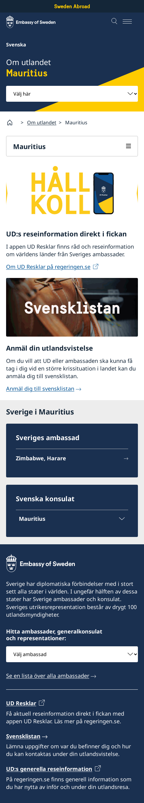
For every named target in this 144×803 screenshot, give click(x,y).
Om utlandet (41, 122)
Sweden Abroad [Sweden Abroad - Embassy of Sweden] (72, 6)
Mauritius (29, 146)
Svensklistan (23, 736)
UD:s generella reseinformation (49, 769)
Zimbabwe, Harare (41, 458)
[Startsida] (12, 122)
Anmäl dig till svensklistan (40, 388)
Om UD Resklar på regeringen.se (48, 266)
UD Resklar (21, 703)
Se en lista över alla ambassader (47, 675)
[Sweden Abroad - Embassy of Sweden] (36, 21)
